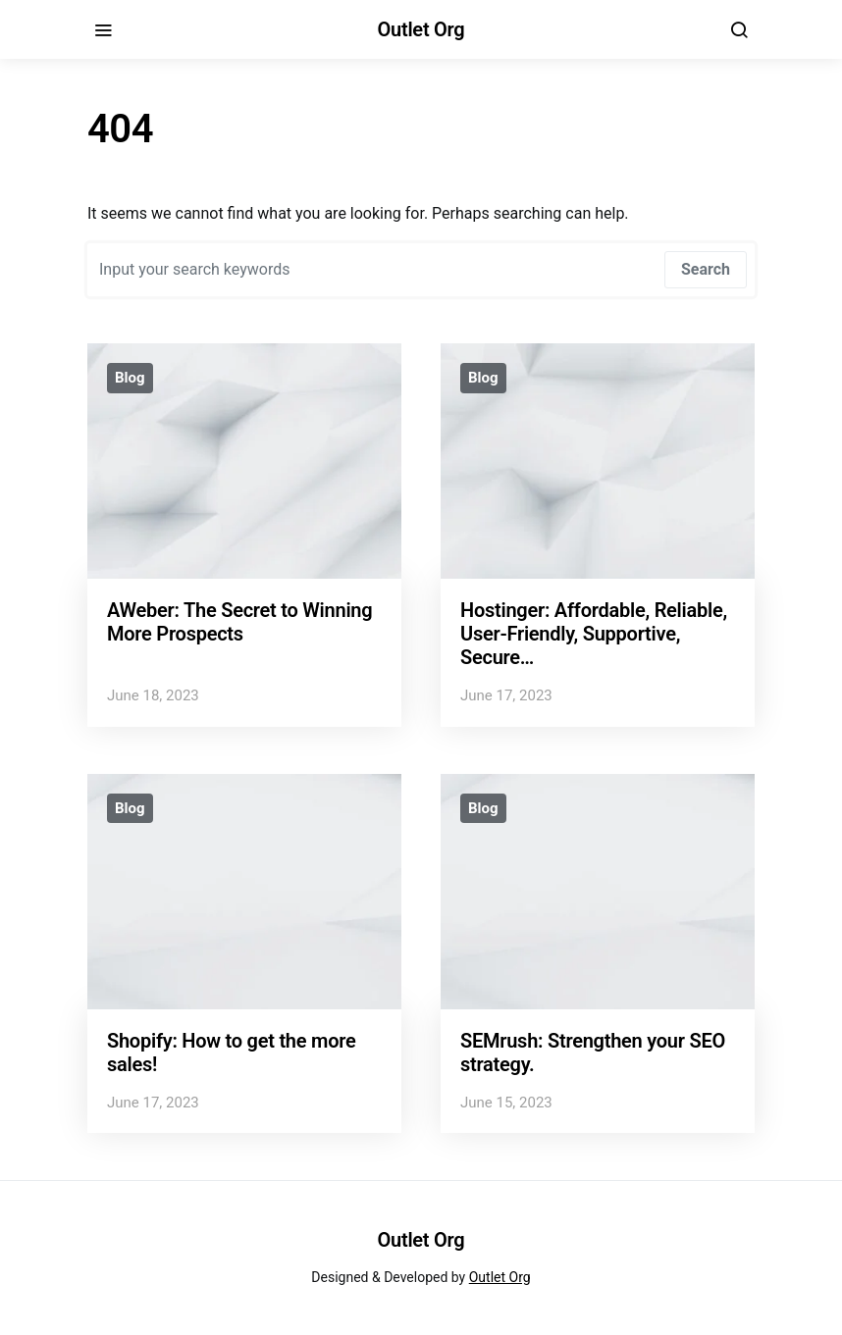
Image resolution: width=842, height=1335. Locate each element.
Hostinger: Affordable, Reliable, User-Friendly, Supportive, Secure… (593, 633)
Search (705, 269)
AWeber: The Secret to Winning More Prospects (239, 621)
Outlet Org (421, 29)
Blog (130, 377)
